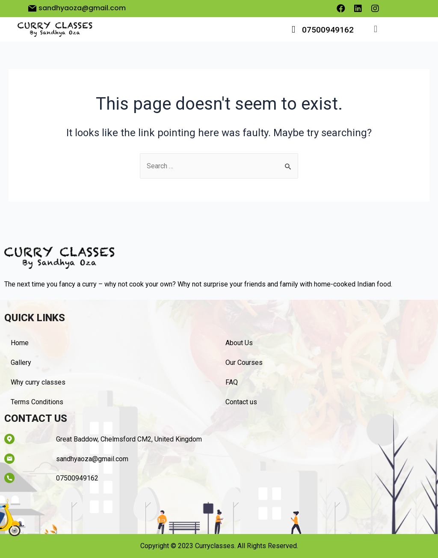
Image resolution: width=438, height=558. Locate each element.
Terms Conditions (37, 402)
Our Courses (244, 362)
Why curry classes (38, 382)
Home (20, 343)
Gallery (21, 362)
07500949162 (328, 30)
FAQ (231, 382)
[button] (375, 29)
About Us (239, 343)
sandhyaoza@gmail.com (92, 459)
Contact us (241, 402)
